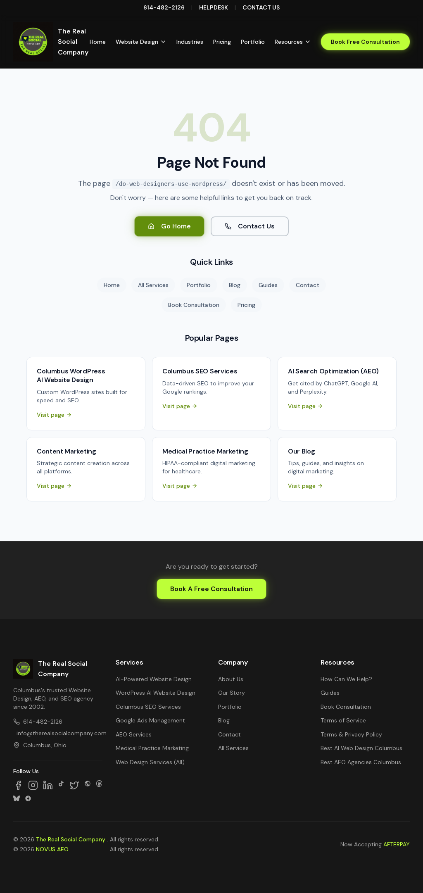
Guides (268, 285)
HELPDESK (213, 7)
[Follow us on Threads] (99, 785)
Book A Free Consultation (211, 588)
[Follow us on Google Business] (28, 798)
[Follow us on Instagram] (33, 785)
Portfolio (253, 41)
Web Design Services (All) (150, 762)
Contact (307, 285)
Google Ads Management (150, 720)
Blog (234, 285)
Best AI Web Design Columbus (361, 748)
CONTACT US (261, 7)
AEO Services (134, 734)
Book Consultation (193, 305)
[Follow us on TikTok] (61, 785)
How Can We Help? (346, 679)
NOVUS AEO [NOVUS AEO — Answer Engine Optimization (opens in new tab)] (52, 849)
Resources (293, 41)
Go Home (169, 226)
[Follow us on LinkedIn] (48, 785)
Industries (189, 41)
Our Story (231, 692)
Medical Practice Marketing (152, 748)
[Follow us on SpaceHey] (87, 785)
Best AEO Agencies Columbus (361, 762)
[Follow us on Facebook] (18, 785)
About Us (230, 679)
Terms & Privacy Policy (351, 734)
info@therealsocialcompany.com (59, 733)
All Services (153, 285)
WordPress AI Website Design (155, 692)
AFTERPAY (396, 844)
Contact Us (250, 226)
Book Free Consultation (365, 41)
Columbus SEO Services (148, 706)
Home (98, 41)
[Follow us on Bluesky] (16, 798)
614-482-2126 (164, 7)
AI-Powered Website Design (154, 679)
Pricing (222, 41)
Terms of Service (343, 720)
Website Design (141, 41)
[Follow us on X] (74, 785)
